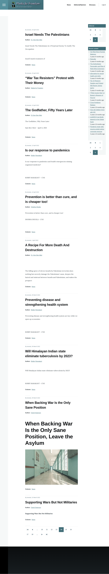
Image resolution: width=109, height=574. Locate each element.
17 (28, 535)
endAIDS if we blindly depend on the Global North (97, 119)
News (33, 65)
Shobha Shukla (36, 207)
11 (47, 530)
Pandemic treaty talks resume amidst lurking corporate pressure (97, 129)
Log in (104, 11)
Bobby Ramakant (36, 155)
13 (57, 530)
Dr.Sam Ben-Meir (36, 115)
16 (71, 530)
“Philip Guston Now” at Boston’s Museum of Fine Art (97, 95)
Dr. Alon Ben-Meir (36, 40)
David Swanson (36, 413)
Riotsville (93, 59)
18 (33, 535)
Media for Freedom (37, 88)
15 (66, 530)
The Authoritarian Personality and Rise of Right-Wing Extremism (97, 66)
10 (42, 530)
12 (52, 530)
